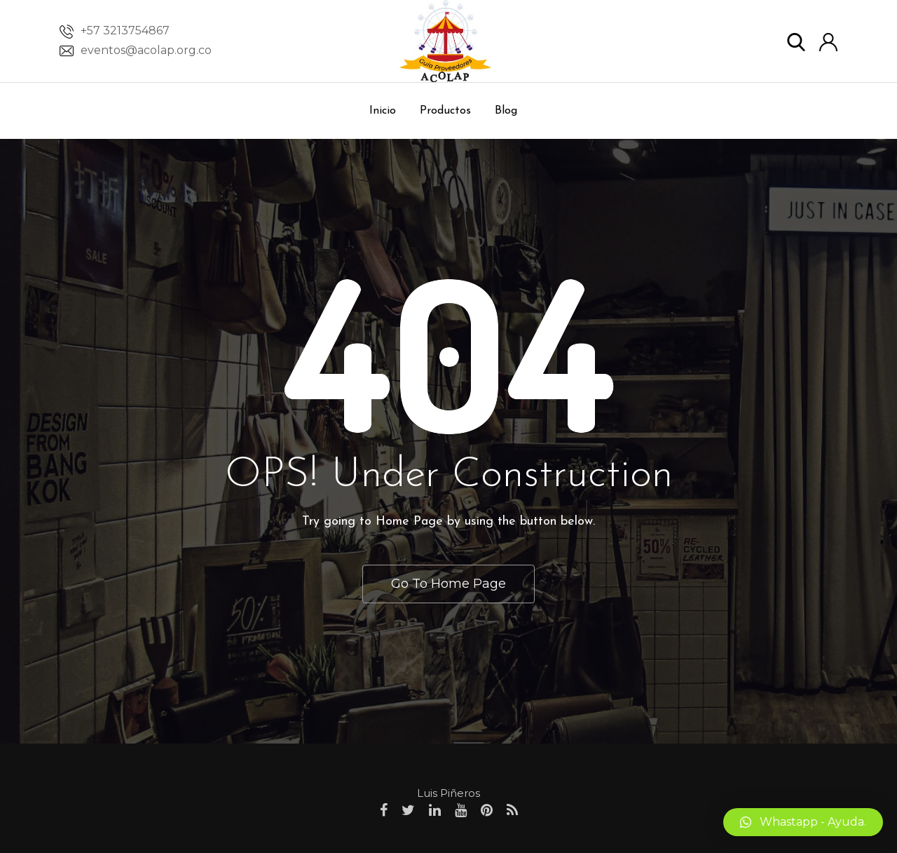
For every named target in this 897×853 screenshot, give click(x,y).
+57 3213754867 (125, 30)
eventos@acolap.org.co (146, 50)
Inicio (382, 110)
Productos (445, 110)
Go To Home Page (448, 583)
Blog (506, 110)
